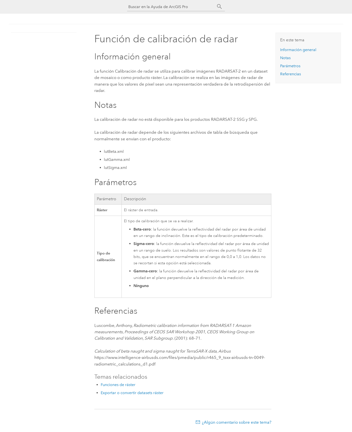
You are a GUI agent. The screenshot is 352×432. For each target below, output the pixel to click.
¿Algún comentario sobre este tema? (236, 422)
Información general (298, 49)
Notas (285, 57)
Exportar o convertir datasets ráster (132, 392)
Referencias (290, 74)
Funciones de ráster (118, 384)
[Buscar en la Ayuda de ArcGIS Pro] (171, 6)
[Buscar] (219, 6)
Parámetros (290, 66)
